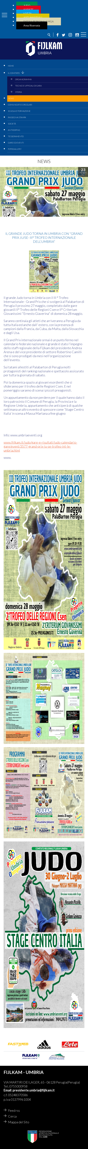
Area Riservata (31, 25)
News (11, 98)
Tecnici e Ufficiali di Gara (28, 85)
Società (12, 123)
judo (7, 171)
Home (11, 66)
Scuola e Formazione (19, 111)
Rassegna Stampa (17, 117)
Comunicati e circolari (20, 104)
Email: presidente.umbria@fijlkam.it (29, 1090)
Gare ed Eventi (16, 142)
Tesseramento (16, 136)
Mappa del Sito (18, 1122)
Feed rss (14, 1110)
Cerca (12, 1116)
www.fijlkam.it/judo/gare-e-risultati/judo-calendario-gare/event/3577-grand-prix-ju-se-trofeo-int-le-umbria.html (40, 446)
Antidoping (14, 130)
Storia (18, 92)
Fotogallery (14, 149)
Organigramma (23, 79)
